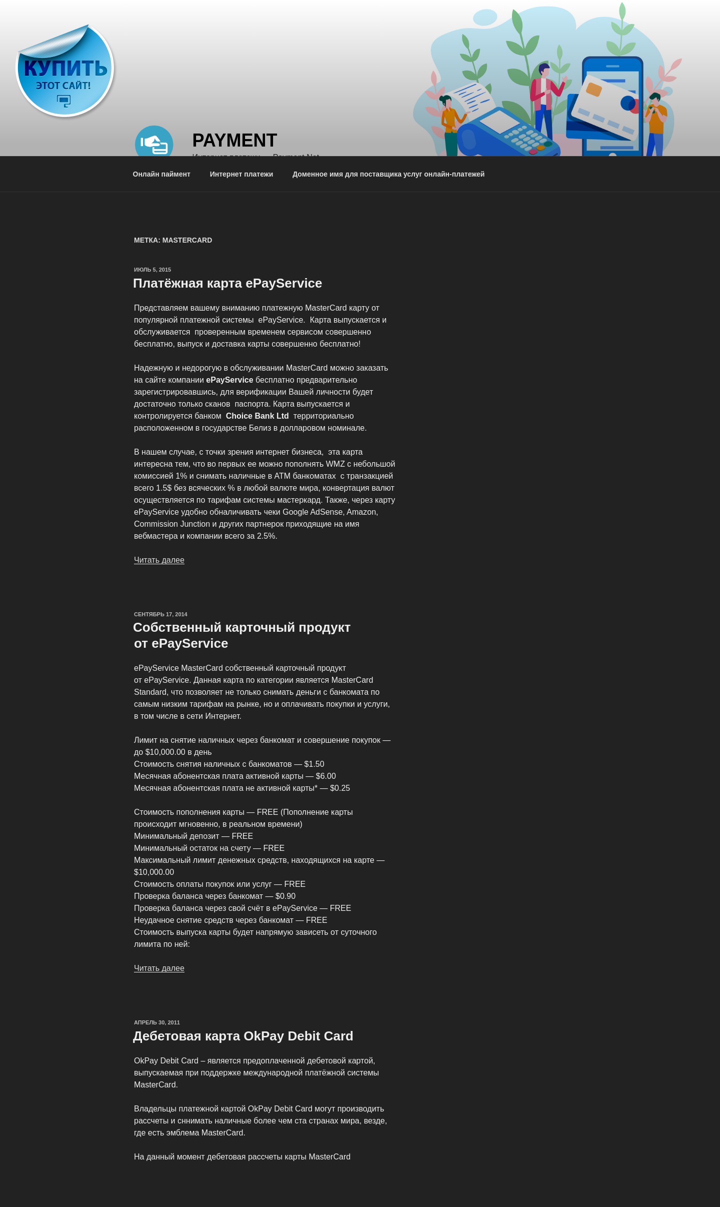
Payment (234, 140)
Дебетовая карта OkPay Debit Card (243, 1035)
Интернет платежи (242, 174)
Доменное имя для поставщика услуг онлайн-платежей (388, 174)
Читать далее (159, 560)
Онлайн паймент (161, 174)
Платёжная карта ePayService (227, 283)
